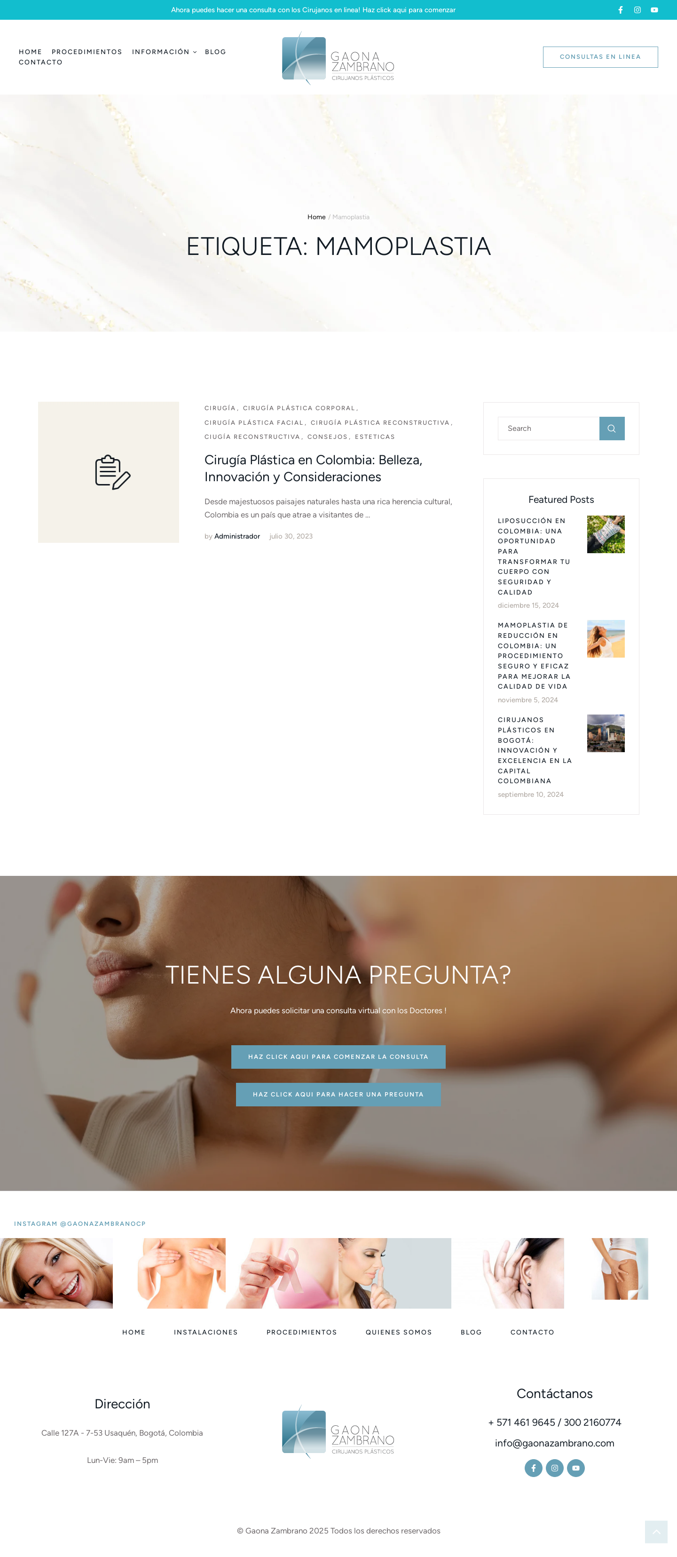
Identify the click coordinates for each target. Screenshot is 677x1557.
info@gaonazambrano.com (554, 1443)
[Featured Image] (108, 472)
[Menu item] (30, 52)
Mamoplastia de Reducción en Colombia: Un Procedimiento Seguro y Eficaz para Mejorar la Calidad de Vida (534, 656)
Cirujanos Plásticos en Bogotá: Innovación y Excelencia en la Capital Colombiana (535, 750)
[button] (620, 10)
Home (316, 217)
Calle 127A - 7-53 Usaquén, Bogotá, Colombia (122, 1433)
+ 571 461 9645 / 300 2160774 (555, 1422)
